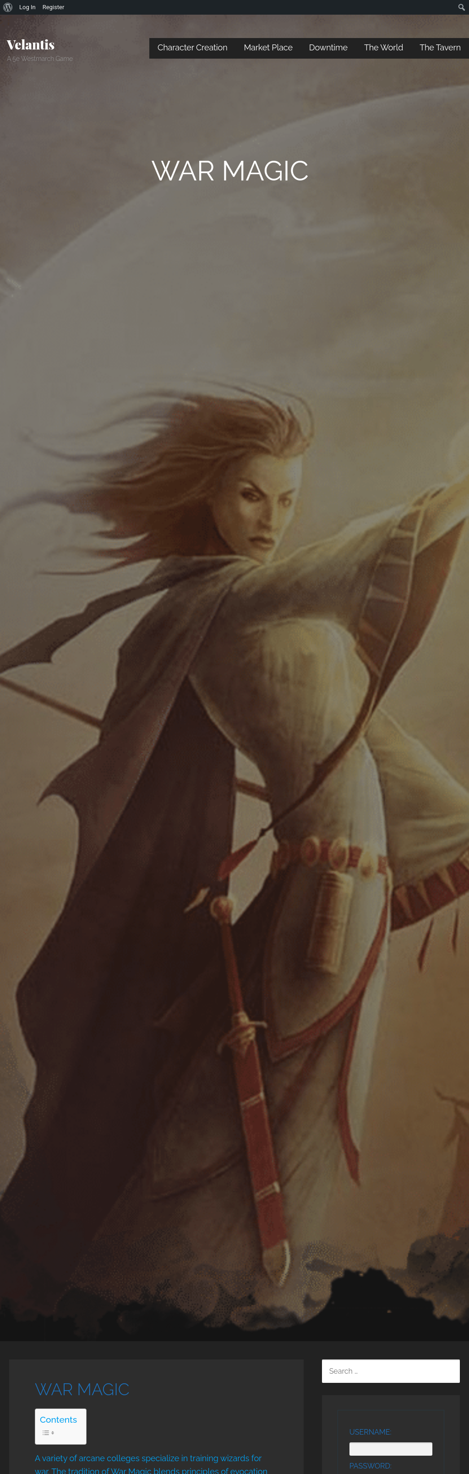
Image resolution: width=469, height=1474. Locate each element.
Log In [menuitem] (27, 7)
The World (383, 47)
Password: (370, 1466)
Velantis (31, 44)
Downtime (328, 47)
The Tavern (440, 47)
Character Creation (193, 47)
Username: (370, 1432)
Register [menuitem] (54, 7)
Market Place (268, 47)
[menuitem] (8, 7)
